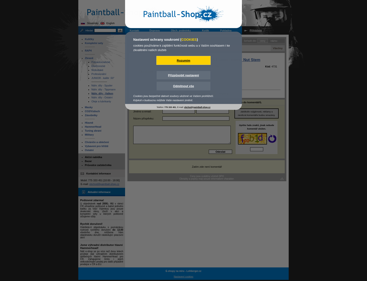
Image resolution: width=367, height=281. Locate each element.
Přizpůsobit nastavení (183, 75)
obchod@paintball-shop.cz (197, 107)
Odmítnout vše (183, 86)
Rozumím (183, 60)
